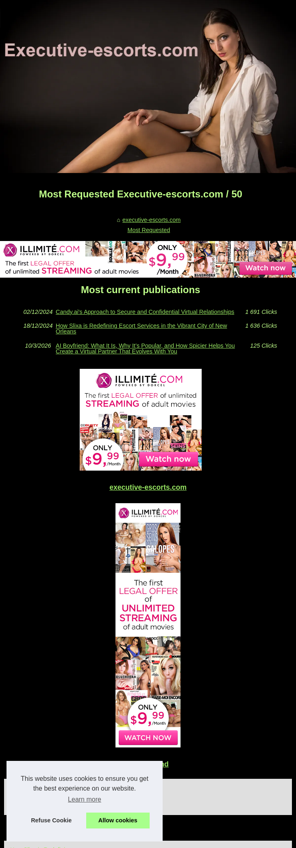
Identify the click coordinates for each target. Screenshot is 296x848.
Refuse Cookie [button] (51, 820)
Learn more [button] (84, 799)
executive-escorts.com (151, 220)
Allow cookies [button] (117, 820)
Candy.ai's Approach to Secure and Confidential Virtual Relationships (145, 312)
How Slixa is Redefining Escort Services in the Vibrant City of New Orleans (141, 329)
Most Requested (148, 230)
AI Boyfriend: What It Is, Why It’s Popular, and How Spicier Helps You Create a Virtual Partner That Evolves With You (145, 349)
